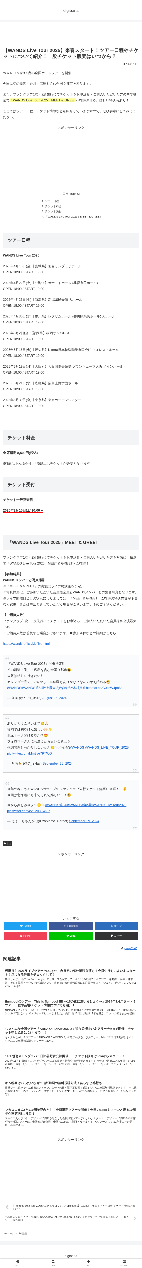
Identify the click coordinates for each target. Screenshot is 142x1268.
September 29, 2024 (84, 822)
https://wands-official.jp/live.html (26, 645)
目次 (65, 193)
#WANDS (77, 749)
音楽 (7, 845)
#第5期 (87, 806)
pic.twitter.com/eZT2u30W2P (28, 812)
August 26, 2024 (54, 699)
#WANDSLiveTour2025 (109, 806)
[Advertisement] (71, 33)
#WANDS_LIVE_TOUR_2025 (107, 749)
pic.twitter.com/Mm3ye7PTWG (29, 755)
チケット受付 (52, 212)
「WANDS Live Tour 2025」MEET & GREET (73, 217)
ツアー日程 (50, 201)
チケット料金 (52, 206)
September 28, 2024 (58, 765)
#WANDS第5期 (56, 806)
